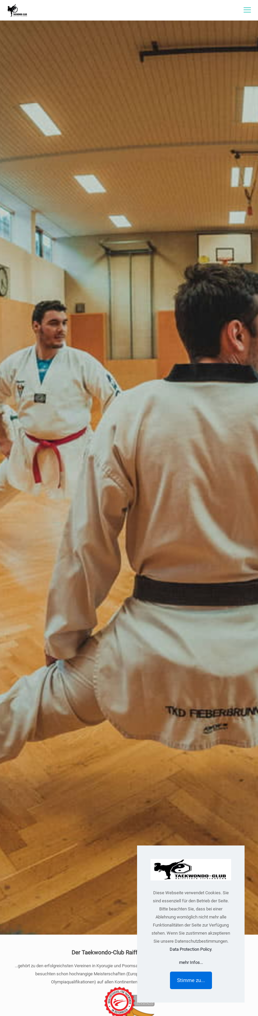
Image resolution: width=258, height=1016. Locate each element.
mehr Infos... (191, 962)
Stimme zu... (191, 980)
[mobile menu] (247, 10)
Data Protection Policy (190, 949)
